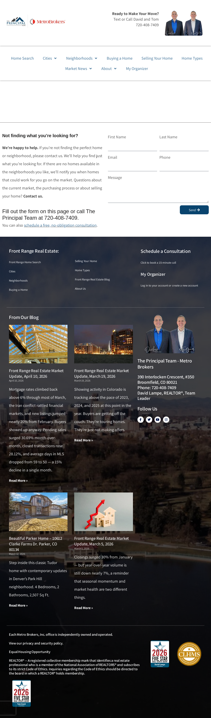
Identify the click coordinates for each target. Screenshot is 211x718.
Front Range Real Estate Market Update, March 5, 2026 (101, 541)
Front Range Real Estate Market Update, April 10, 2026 (36, 373)
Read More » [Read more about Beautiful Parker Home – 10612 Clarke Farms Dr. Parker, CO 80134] (18, 605)
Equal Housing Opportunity (29, 651)
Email (112, 157)
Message (115, 177)
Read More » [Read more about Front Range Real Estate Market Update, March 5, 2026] (83, 607)
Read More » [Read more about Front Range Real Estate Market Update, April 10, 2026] (18, 480)
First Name (117, 136)
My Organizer (153, 274)
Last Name (168, 136)
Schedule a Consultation (165, 251)
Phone (164, 157)
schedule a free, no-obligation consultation (60, 225)
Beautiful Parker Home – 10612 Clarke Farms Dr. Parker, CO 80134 (35, 544)
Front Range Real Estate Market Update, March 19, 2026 (101, 373)
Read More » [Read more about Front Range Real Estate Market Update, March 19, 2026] (83, 440)
